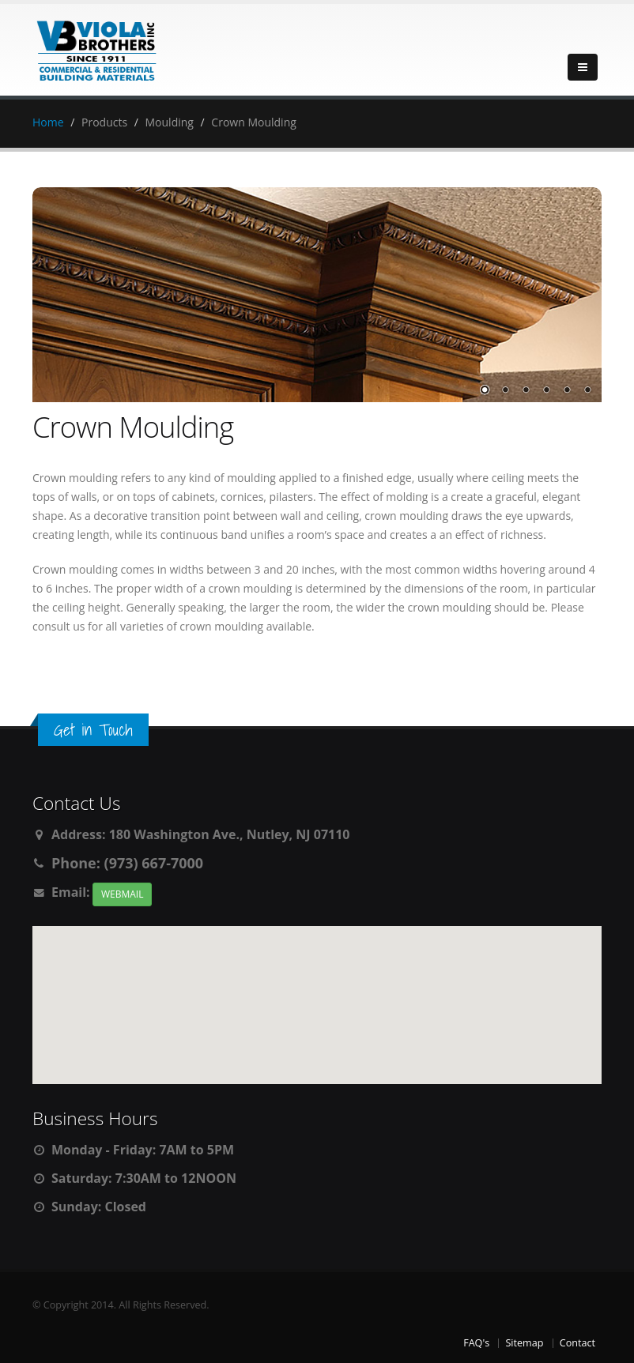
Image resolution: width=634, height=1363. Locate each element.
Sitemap (524, 1343)
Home (48, 122)
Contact (577, 1343)
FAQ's (476, 1343)
